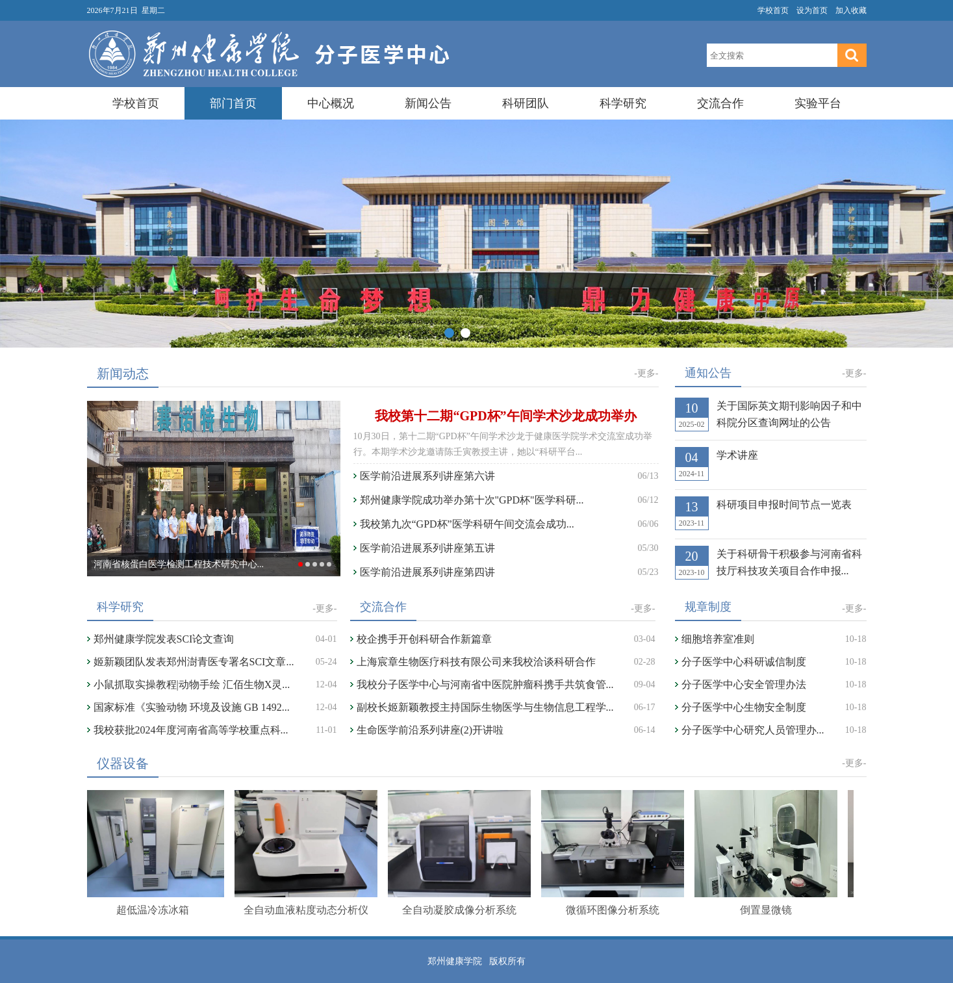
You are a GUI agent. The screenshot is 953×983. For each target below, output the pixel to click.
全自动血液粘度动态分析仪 (308, 909)
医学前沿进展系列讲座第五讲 (427, 548)
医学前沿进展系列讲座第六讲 (427, 475)
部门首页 (233, 103)
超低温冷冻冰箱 (154, 909)
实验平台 (817, 103)
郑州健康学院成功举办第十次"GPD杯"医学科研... (472, 499)
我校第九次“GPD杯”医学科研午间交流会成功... (467, 524)
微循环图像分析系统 (614, 909)
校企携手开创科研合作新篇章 (424, 639)
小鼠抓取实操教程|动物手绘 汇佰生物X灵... (192, 684)
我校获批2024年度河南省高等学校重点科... (191, 729)
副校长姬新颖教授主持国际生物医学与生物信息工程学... (485, 707)
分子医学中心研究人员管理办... (752, 729)
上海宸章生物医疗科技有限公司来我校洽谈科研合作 (476, 661)
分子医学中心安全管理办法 (743, 684)
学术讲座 (737, 455)
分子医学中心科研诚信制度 (749, 661)
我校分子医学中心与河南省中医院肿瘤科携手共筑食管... (485, 684)
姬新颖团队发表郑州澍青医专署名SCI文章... (194, 661)
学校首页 (773, 10)
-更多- (646, 373)
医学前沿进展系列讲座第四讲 (427, 572)
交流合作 (720, 103)
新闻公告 (428, 103)
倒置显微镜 (768, 909)
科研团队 (525, 103)
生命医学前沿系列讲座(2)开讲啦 (430, 729)
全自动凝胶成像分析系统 (461, 909)
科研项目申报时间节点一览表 (784, 504)
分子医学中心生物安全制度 (749, 707)
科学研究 (623, 103)
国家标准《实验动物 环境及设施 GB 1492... (192, 707)
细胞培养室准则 (717, 639)
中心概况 (330, 103)
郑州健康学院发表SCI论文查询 (164, 639)
